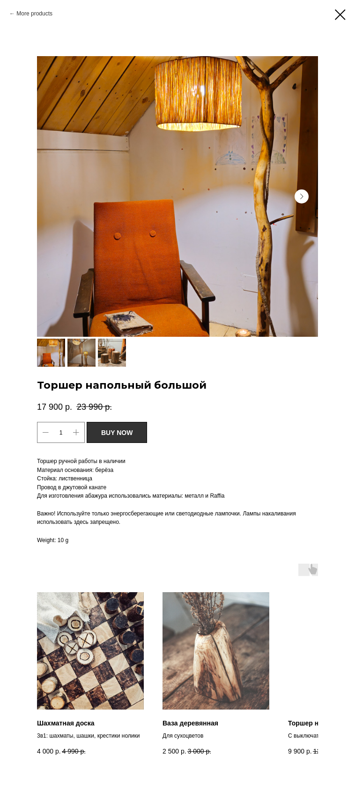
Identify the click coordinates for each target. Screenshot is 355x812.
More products (34, 13)
